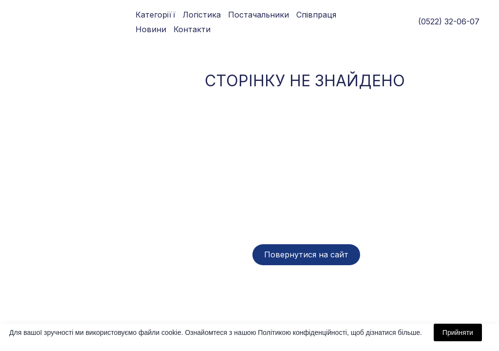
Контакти (192, 29)
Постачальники (258, 15)
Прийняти (457, 332)
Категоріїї (155, 15)
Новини (150, 29)
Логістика (202, 15)
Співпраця (316, 15)
